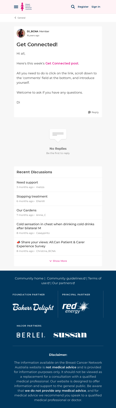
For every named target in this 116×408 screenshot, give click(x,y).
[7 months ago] (25, 215)
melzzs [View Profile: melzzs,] (40, 187)
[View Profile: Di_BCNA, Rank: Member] (21, 33)
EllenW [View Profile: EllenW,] (40, 201)
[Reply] (93, 112)
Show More (58, 260)
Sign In (95, 6)
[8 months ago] (25, 233)
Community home (29, 278)
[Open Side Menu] (16, 6)
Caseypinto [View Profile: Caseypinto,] (43, 233)
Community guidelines (65, 278)
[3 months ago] (25, 187)
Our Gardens (26, 210)
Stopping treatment (32, 196)
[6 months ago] (25, 201)
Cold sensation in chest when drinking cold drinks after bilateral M (55, 226)
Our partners (62, 283)
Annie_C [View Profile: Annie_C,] (41, 215)
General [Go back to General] (19, 17)
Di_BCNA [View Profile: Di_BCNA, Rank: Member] (32, 31)
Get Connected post (61, 63)
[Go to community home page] (26, 7)
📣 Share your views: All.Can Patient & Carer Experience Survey (51, 244)
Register (83, 6)
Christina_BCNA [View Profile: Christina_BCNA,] (46, 251)
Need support (27, 182)
